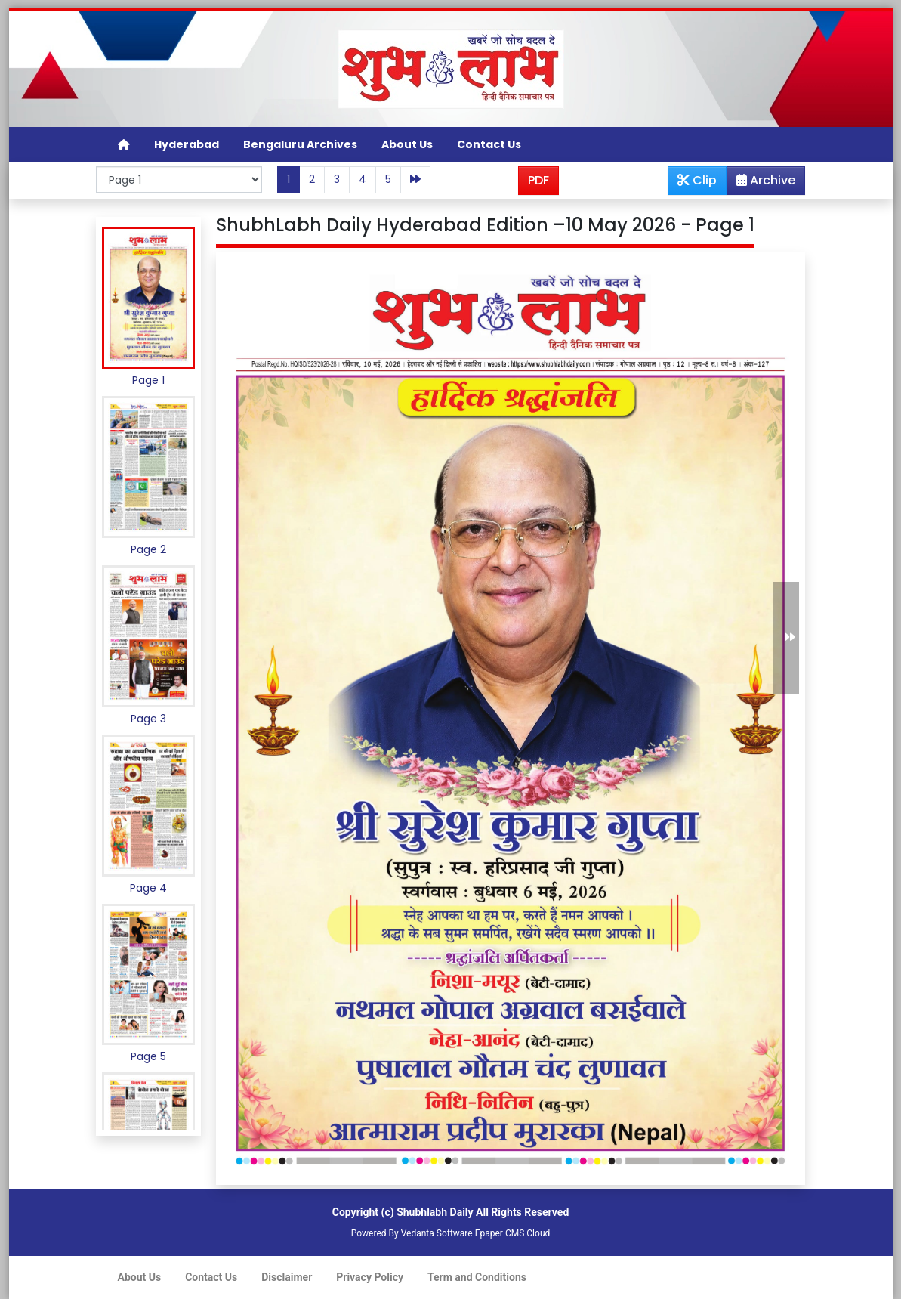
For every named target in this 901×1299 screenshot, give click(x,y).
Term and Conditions (476, 1277)
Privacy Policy (369, 1277)
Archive (761, 183)
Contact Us (489, 144)
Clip (697, 180)
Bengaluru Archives (300, 144)
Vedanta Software (437, 1233)
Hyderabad (186, 144)
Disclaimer (286, 1277)
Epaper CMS (500, 1233)
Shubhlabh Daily (435, 1212)
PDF (538, 180)
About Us (407, 144)
